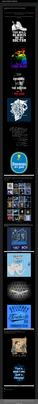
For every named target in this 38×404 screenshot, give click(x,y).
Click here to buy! (19, 43)
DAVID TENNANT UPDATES (9, 1)
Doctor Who (5, 389)
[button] (4, 10)
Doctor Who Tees (10, 389)
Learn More (18, 403)
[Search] (18, 1)
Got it (21, 403)
